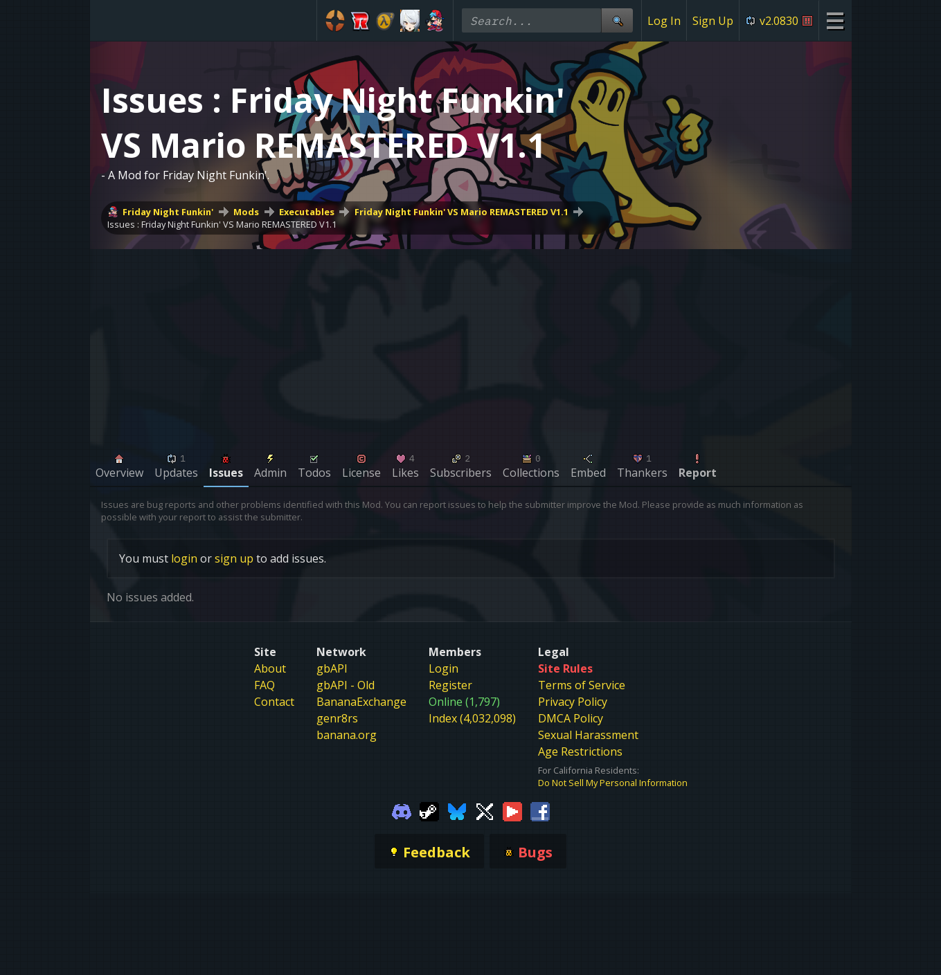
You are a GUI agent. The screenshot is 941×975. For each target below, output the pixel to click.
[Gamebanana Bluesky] (457, 811)
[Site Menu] (834, 20)
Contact (274, 701)
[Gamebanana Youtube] (512, 811)
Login (443, 668)
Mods (246, 212)
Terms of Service (581, 685)
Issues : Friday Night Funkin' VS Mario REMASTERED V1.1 (222, 224)
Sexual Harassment (588, 734)
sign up (234, 558)
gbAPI (332, 668)
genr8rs (337, 718)
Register (450, 685)
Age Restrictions (580, 751)
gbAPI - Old (345, 685)
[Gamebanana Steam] (429, 811)
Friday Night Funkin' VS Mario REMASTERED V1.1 (461, 212)
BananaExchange (361, 701)
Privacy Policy (572, 701)
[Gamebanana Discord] (402, 811)
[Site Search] (617, 20)
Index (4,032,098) (472, 718)
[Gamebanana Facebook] (540, 811)
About (270, 668)
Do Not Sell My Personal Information (613, 782)
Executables (306, 212)
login (184, 558)
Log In (664, 20)
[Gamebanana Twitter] (485, 811)
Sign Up (712, 20)
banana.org (346, 734)
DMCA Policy (570, 718)
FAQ (264, 685)
